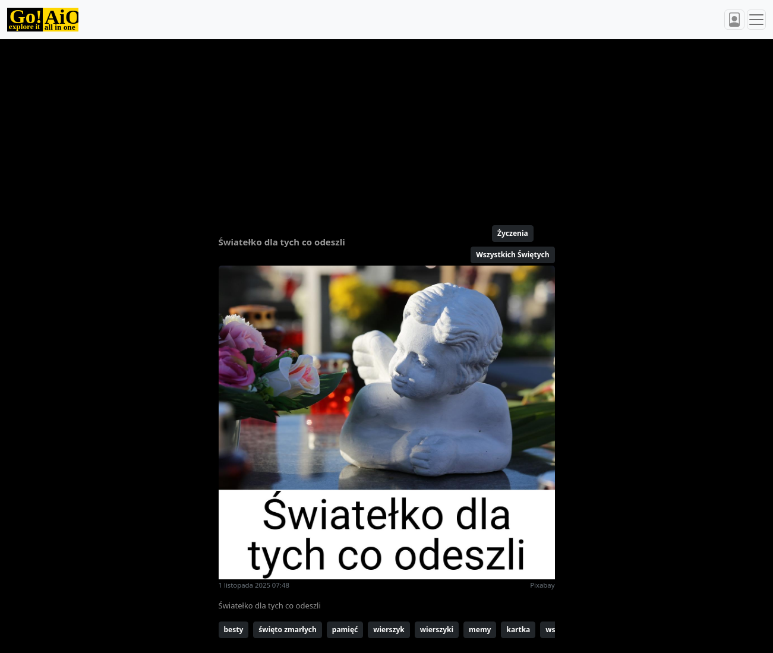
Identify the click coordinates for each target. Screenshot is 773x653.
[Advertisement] (386, 127)
